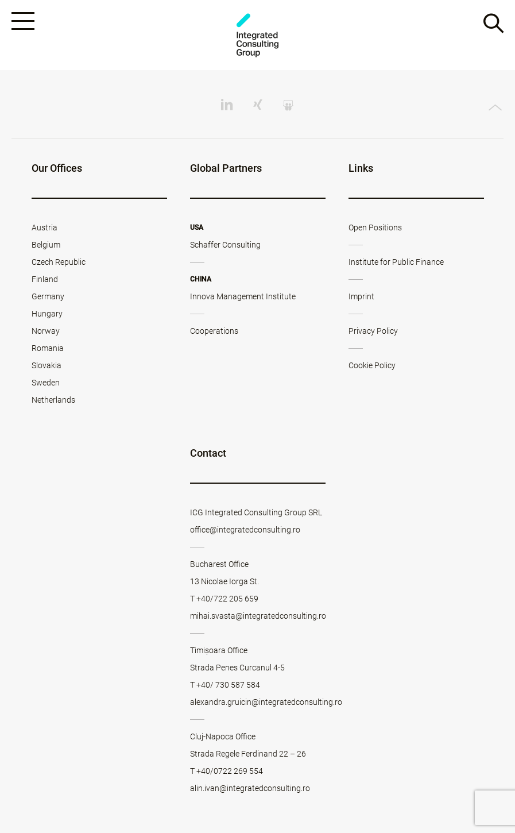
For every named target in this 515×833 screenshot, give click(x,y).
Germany (48, 296)
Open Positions (375, 227)
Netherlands (53, 399)
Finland (45, 279)
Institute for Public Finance (396, 262)
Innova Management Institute (243, 296)
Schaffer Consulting (225, 244)
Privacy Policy (373, 330)
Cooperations (214, 330)
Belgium (46, 244)
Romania (48, 348)
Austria (44, 227)
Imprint (361, 296)
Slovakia (46, 365)
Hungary (47, 313)
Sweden (46, 382)
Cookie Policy (372, 365)
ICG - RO (257, 35)
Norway (46, 330)
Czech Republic (59, 262)
